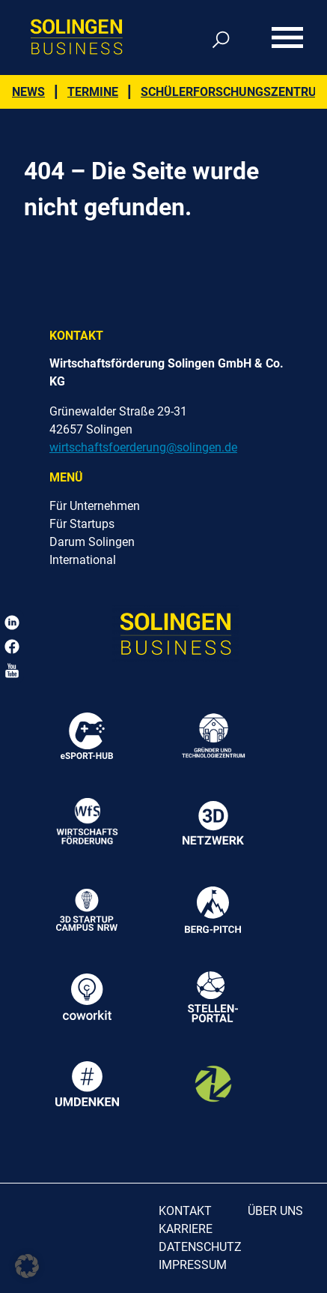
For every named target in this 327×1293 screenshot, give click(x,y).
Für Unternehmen (94, 506)
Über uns (275, 1211)
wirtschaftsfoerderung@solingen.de (143, 447)
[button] (27, 1266)
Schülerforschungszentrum (234, 92)
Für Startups (81, 524)
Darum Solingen (92, 542)
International (82, 560)
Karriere (186, 1229)
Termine (92, 92)
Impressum (193, 1265)
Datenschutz (200, 1247)
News (28, 92)
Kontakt (185, 1211)
